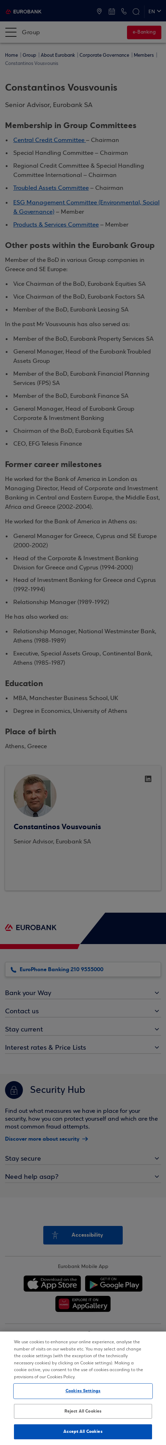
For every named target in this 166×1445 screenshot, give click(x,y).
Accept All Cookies (82, 1431)
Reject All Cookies (83, 1411)
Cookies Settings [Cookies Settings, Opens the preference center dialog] (83, 1391)
